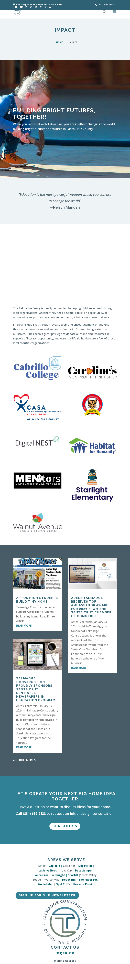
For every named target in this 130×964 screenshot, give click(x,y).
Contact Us (64, 826)
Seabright (58, 875)
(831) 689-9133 (34, 813)
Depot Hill (85, 866)
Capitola (54, 866)
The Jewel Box (88, 879)
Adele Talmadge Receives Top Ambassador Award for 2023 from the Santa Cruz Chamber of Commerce (91, 607)
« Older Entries (24, 760)
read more (23, 625)
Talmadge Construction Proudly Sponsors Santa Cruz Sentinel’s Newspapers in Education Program (36, 689)
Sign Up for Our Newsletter (47, 895)
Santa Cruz (41, 875)
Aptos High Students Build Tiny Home (37, 599)
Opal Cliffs (63, 884)
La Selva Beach (48, 870)
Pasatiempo (83, 870)
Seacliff (73, 875)
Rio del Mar (45, 884)
